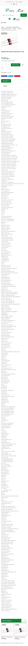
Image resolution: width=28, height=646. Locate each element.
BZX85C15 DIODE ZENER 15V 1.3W (7, 637)
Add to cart (15, 65)
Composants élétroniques (12, 27)
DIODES (14, 28)
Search (23, 15)
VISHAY (5, 86)
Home (2, 27)
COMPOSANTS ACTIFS (6, 28)
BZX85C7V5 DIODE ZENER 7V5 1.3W (20, 637)
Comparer (22, 64)
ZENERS (20, 28)
